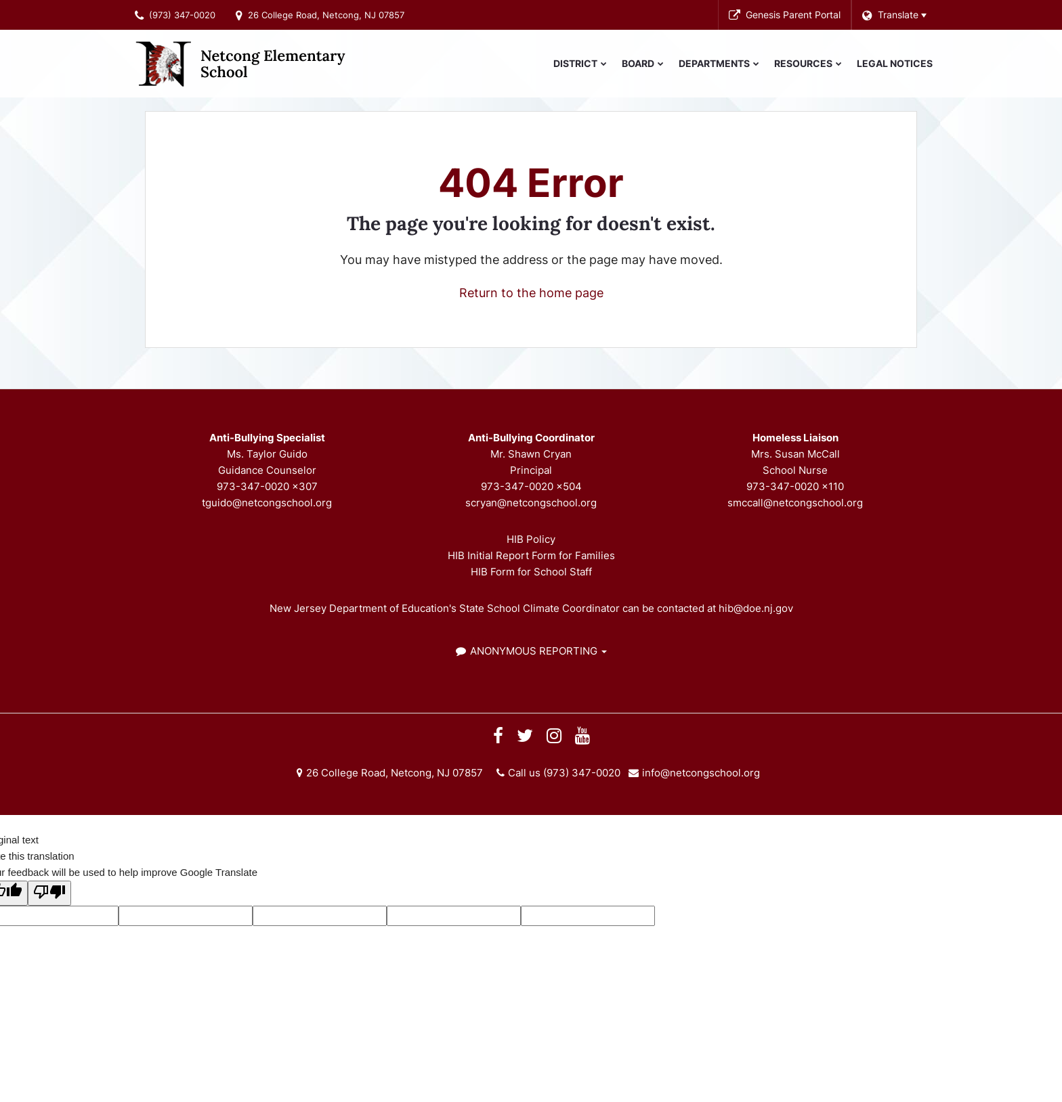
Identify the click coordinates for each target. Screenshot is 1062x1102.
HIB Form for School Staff (531, 571)
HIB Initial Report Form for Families (531, 555)
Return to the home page (531, 293)
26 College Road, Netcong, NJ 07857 (326, 14)
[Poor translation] (49, 893)
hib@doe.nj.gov (756, 608)
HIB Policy (531, 539)
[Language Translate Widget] (894, 15)
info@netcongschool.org (701, 772)
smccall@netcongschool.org (795, 502)
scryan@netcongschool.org (531, 502)
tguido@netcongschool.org (267, 502)
